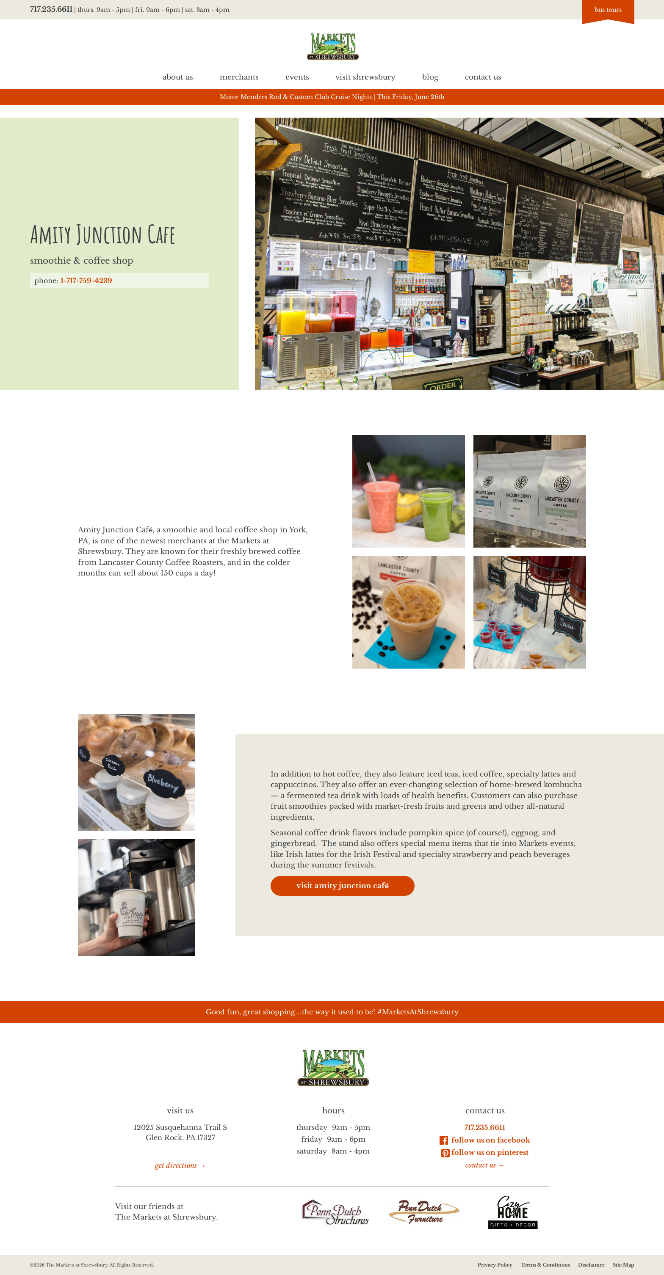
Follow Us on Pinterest (484, 1152)
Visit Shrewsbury (365, 76)
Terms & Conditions (545, 1265)
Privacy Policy (495, 1265)
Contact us (483, 76)
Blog (430, 76)
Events (297, 76)
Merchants (239, 76)
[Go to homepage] (332, 46)
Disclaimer (591, 1265)
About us (178, 76)
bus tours (608, 10)
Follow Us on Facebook (485, 1139)
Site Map (623, 1265)
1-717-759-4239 (86, 280)
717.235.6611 (51, 9)
